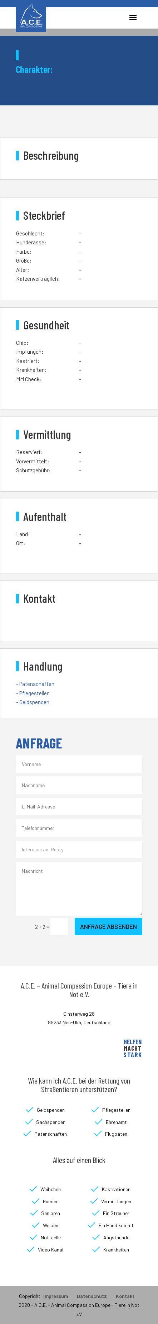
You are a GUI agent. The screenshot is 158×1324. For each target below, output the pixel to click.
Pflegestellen (116, 1110)
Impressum (55, 1296)
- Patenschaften (35, 684)
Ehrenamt (116, 1122)
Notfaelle (51, 1237)
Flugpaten (116, 1134)
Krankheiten (116, 1249)
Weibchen (50, 1189)
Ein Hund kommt (116, 1225)
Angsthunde (116, 1237)
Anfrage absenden (108, 926)
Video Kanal (50, 1249)
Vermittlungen (116, 1201)
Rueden (51, 1201)
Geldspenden (51, 1110)
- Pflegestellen (33, 693)
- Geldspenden (32, 702)
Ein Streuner (116, 1213)
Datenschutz (92, 1296)
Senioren (50, 1213)
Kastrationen (116, 1189)
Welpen (50, 1225)
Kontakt (125, 1296)
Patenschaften (50, 1134)
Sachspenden (50, 1122)
